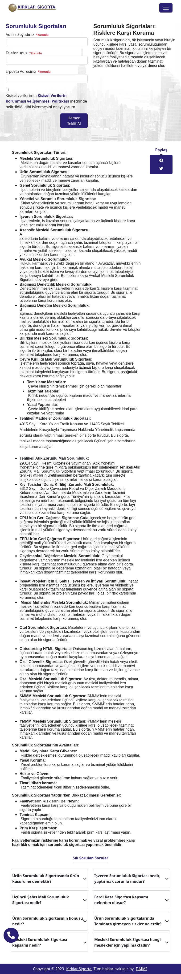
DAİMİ (141, 968)
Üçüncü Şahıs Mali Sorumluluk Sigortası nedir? (49, 899)
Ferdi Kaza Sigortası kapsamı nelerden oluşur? (131, 899)
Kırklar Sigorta (79, 968)
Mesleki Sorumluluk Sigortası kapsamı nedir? (49, 942)
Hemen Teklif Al (74, 120)
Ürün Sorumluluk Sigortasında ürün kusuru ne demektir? (49, 878)
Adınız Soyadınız (27, 34)
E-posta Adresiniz (28, 71)
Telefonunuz (24, 53)
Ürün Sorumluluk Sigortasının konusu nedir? (49, 921)
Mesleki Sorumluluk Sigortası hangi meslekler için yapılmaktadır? (131, 942)
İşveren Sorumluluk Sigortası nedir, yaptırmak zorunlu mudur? (131, 878)
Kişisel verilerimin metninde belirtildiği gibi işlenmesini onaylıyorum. (46, 101)
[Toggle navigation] (166, 8)
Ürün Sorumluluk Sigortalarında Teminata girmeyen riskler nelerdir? (131, 921)
